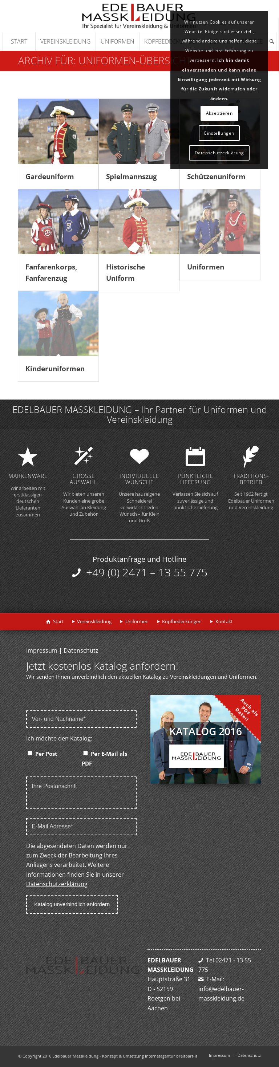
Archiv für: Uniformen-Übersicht (104, 60)
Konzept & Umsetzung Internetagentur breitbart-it (149, 1056)
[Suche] (271, 41)
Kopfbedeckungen (182, 621)
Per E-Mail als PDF (104, 758)
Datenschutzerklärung (57, 884)
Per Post (46, 753)
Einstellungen (219, 133)
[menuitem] (19, 41)
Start (58, 621)
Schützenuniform (216, 176)
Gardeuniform (49, 176)
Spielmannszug (131, 176)
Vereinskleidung (94, 621)
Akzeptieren (219, 113)
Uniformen (205, 267)
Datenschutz (81, 650)
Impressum (41, 650)
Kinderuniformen (55, 368)
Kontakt (224, 621)
